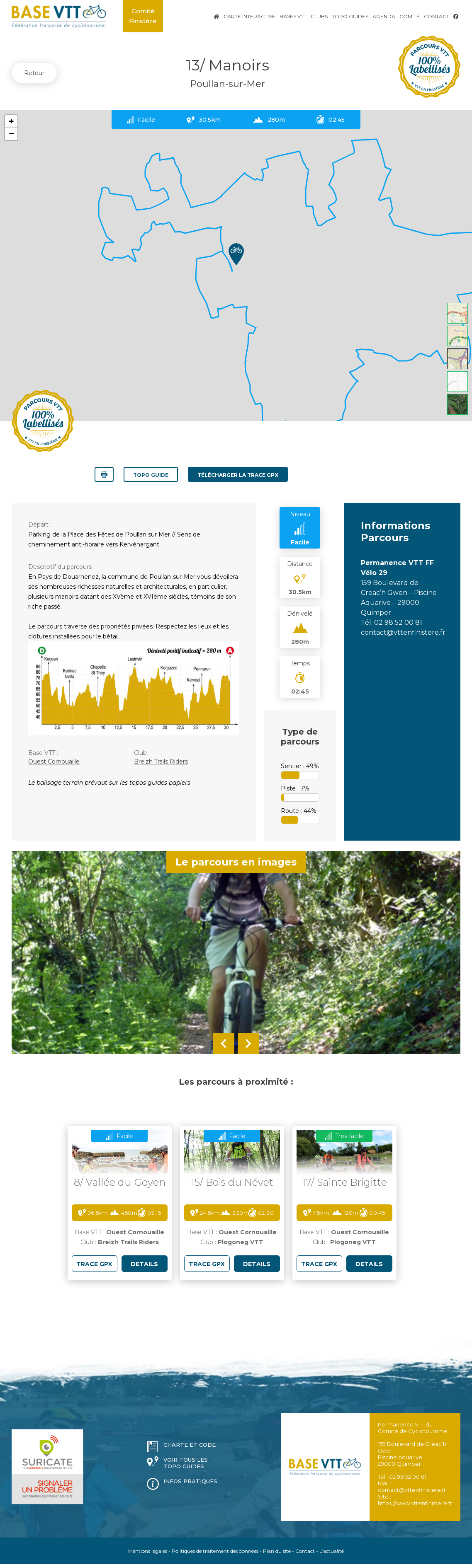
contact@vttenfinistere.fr (403, 632)
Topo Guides (350, 16)
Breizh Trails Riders (161, 761)
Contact (436, 16)
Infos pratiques (190, 1480)
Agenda (383, 16)
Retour (34, 73)
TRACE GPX (94, 1263)
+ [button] (11, 121)
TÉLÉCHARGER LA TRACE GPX (237, 475)
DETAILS (144, 1263)
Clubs (319, 16)
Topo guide (150, 475)
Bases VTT (293, 16)
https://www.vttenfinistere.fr (415, 1502)
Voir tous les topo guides (185, 1462)
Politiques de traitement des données (215, 1550)
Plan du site (277, 1550)
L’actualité (331, 1550)
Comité (409, 16)
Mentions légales (147, 1550)
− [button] (11, 133)
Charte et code (189, 1444)
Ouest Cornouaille (54, 761)
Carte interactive (249, 16)
